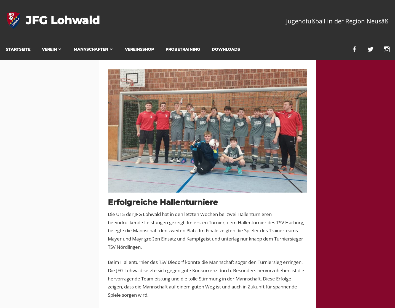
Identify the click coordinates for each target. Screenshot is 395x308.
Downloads (226, 49)
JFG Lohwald (63, 20)
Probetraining (183, 49)
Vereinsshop (139, 49)
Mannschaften (91, 49)
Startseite (18, 49)
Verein (49, 49)
